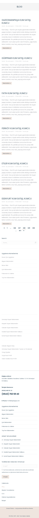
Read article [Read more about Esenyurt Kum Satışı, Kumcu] (7, 223)
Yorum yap (25, 26)
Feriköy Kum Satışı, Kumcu (16, 128)
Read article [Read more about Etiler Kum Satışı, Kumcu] (7, 188)
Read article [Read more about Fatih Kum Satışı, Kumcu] (7, 118)
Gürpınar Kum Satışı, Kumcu (17, 58)
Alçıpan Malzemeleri (7, 261)
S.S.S (3, 493)
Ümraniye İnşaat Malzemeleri (10, 319)
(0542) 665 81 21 (7, 390)
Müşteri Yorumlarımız (8, 490)
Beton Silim (5, 265)
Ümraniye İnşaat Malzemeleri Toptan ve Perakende (17, 349)
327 (19, 228)
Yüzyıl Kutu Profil (7, 355)
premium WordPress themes (25, 508)
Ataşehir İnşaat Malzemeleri (10, 323)
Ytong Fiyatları (6, 352)
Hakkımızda (5, 483)
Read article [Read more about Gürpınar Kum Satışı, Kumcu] (7, 83)
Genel (3, 26)
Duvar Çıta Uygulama (8, 257)
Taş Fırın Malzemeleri (8, 277)
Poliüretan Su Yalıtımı (8, 273)
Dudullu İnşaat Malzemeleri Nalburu (12, 331)
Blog (3, 486)
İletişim (4, 500)
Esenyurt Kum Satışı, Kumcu (17, 198)
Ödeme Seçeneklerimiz (8, 497)
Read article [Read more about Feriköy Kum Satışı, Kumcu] (7, 153)
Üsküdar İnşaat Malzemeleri (10, 327)
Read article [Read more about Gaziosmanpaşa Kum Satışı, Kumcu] (7, 48)
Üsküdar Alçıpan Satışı (8, 346)
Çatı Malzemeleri (7, 269)
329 (29, 228)
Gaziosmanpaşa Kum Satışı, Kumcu (16, 21)
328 (24, 228)
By (10, 26)
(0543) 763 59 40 (10, 394)
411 (20, 231)
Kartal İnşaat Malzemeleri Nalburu (12, 336)
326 (14, 228)
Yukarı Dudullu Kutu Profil (9, 358)
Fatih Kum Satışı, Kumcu (14, 93)
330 (33, 228)
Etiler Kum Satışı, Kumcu (15, 163)
